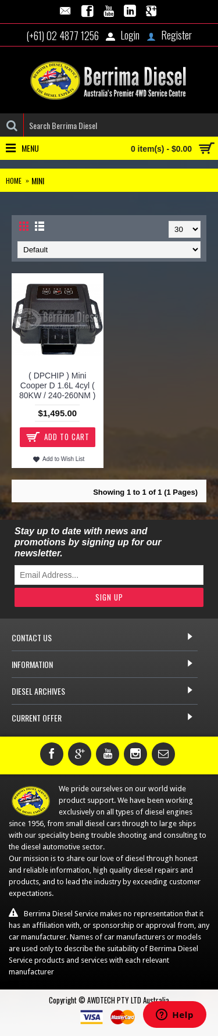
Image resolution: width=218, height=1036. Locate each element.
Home (14, 180)
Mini (37, 180)
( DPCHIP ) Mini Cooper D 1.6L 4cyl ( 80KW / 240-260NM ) (57, 385)
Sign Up (109, 597)
